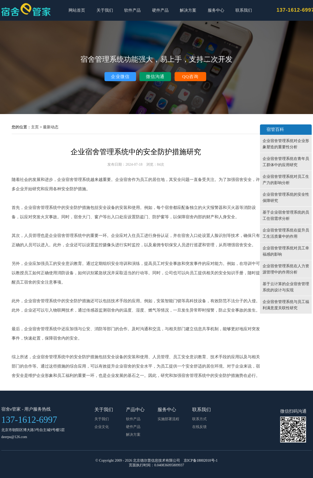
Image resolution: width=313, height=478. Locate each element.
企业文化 (101, 427)
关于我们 (104, 10)
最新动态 (50, 127)
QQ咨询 (190, 76)
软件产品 (132, 10)
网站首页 (77, 10)
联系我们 (243, 10)
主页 (35, 127)
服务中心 (216, 10)
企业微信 (120, 76)
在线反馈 (199, 427)
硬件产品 (160, 10)
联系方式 (199, 419)
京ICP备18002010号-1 (201, 460)
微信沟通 (155, 76)
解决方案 (188, 10)
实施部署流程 (168, 419)
